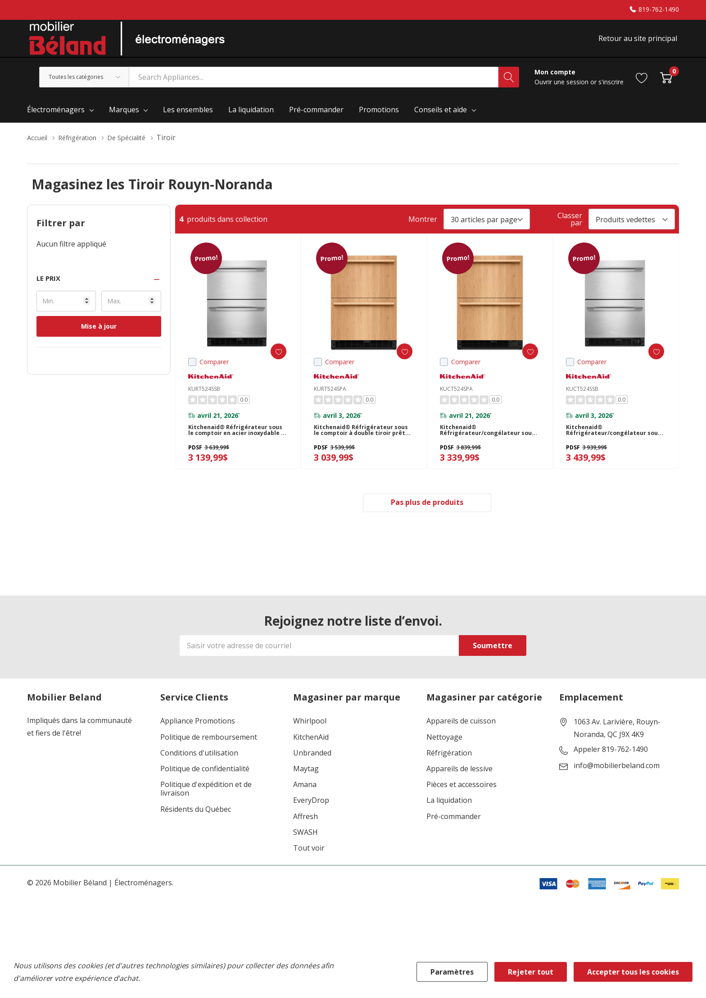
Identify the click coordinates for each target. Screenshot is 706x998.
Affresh (305, 835)
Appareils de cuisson (461, 740)
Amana (305, 804)
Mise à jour (99, 335)
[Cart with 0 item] (666, 86)
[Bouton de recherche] (508, 86)
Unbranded (312, 772)
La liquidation (449, 819)
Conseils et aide (440, 119)
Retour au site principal (639, 44)
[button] (98, 287)
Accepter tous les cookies (633, 972)
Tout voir (309, 867)
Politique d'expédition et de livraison (206, 808)
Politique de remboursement (208, 756)
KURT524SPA (330, 398)
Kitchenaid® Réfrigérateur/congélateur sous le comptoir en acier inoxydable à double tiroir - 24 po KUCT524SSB (614, 444)
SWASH (305, 851)
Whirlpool (309, 740)
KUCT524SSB (582, 398)
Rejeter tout (530, 972)
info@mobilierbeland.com (617, 785)
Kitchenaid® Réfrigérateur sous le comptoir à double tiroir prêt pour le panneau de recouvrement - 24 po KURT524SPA (362, 444)
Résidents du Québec (195, 828)
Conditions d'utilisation (199, 772)
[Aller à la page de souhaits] (642, 86)
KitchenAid (311, 756)
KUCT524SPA (456, 398)
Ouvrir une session (562, 91)
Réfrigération (449, 772)
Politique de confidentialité (204, 788)
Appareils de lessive (459, 788)
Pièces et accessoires (461, 804)
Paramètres (452, 972)
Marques (124, 119)
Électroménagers (56, 119)
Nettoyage (444, 756)
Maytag (306, 788)
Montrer (422, 228)
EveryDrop (311, 819)
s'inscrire (611, 91)
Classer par (569, 228)
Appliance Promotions (197, 740)
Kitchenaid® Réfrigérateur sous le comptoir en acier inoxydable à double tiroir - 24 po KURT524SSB (236, 444)
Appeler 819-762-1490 (611, 769)
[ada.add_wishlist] (271, 361)
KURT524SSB (204, 398)
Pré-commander (453, 835)
